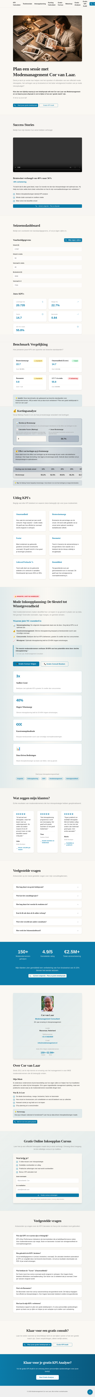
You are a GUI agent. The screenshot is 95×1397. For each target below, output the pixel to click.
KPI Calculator (16, 4)
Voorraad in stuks (18, 263)
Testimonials (27, 4)
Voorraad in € (17, 281)
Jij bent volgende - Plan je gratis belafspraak (47, 976)
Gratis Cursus (60, 4)
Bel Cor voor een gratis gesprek (25, 1122)
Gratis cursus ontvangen (47, 1195)
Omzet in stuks (18, 254)
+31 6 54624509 (47, 1037)
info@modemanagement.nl (47, 1043)
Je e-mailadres (20, 1185)
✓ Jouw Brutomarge (56, 429)
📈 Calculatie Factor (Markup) (27, 429)
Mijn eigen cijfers (73, 240)
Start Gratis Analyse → (47, 1377)
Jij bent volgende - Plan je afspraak (47, 206)
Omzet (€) (16, 245)
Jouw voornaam (21, 1176)
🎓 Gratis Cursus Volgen (26, 664)
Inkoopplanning (40, 4)
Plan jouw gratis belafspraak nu (37, 1344)
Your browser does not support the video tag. (47, 155)
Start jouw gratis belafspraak (25, 105)
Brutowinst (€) (17, 272)
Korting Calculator (52, 4)
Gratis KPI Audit (85, 4)
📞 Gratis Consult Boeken (54, 664)
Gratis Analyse (77, 4)
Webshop (68, 4)
